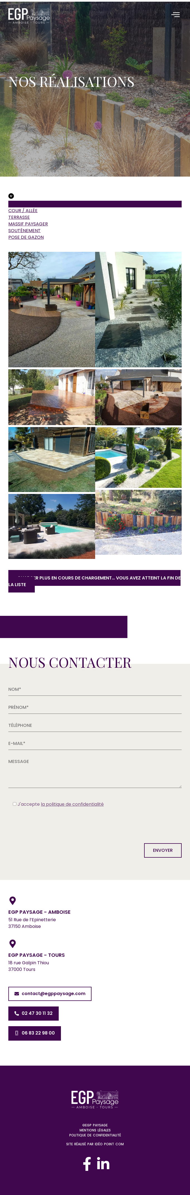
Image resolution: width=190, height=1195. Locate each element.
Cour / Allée (23, 210)
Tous (14, 204)
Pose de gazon (26, 237)
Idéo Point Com (109, 1144)
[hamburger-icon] (175, 15)
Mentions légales (95, 1130)
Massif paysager (28, 224)
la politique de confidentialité (72, 804)
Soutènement (24, 230)
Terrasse (19, 217)
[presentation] (50, 824)
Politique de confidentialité (95, 1135)
